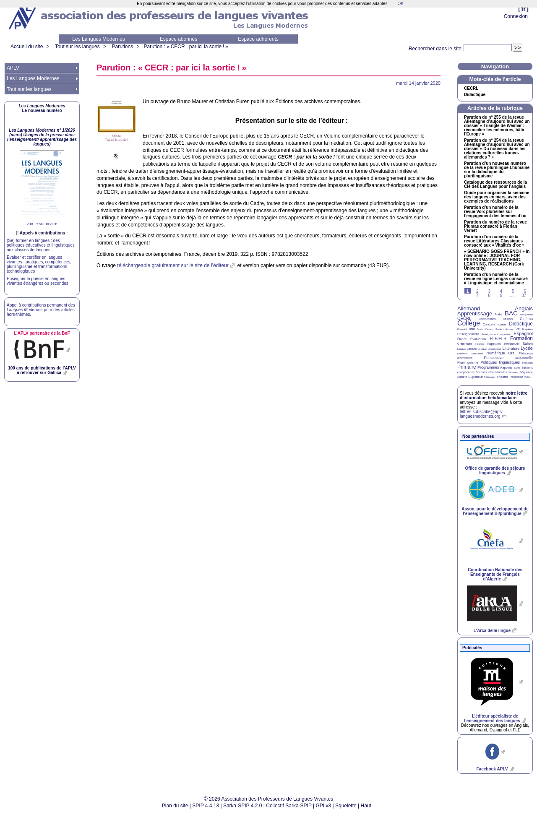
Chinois (508, 318)
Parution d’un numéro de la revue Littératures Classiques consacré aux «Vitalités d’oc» (494, 241)
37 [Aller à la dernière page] (523, 295)
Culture (502, 324)
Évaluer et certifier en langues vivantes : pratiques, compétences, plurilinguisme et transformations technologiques (39, 264)
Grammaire (464, 343)
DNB (472, 329)
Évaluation (478, 339)
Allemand (468, 308)
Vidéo (527, 377)
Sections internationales (491, 372)
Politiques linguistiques (500, 362)
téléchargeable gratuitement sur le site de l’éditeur (173, 265)
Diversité (462, 329)
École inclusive (504, 329)
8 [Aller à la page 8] (489, 295)
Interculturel (511, 343)
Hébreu (479, 344)
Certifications (487, 318)
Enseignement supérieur (496, 334)
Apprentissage (474, 313)
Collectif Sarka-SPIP (289, 806)
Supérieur (475, 377)
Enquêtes (527, 329)
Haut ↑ (368, 806)
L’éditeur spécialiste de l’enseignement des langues (492, 718)
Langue (461, 349)
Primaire (466, 367)
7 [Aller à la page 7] (477, 295)
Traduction (516, 376)
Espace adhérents (258, 39)
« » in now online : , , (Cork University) (496, 260)
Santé (517, 368)
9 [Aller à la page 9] (501, 295)
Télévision (489, 377)
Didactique (474, 95)
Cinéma (526, 319)
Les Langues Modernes (98, 39)
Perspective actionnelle (508, 358)
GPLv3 (323, 806)
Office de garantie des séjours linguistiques (495, 470)
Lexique (482, 349)
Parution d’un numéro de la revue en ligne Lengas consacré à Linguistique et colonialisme (496, 279)
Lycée (527, 348)
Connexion (516, 16)
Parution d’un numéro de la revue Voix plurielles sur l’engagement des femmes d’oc (495, 212)
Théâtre (502, 377)
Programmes (488, 367)
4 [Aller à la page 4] (501, 291)
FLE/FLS (498, 338)
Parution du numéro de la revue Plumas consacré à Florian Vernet (495, 226)
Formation (521, 338)
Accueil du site (26, 46)
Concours (489, 324)
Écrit (517, 329)
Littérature (511, 348)
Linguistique (494, 349)
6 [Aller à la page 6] (525, 291)
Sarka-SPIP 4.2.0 (242, 806)
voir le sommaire (41, 223)
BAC (511, 313)
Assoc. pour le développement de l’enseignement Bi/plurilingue (494, 511)
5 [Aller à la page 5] (513, 291)
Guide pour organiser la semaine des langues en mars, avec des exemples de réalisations (496, 197)
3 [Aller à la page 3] (489, 291)
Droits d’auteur (485, 329)
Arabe (499, 314)
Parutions (122, 46)
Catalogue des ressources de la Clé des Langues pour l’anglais (495, 184)
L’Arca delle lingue (492, 630)
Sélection (513, 372)
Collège (468, 323)
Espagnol (523, 333)
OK (400, 3)
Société (462, 376)
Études (462, 339)
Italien (528, 343)
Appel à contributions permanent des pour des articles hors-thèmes (41, 310)
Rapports (506, 367)
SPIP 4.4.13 (205, 806)
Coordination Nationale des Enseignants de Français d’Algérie (495, 574)
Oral (512, 353)
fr (523, 8)
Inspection (494, 343)
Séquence (526, 372)
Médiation (462, 353)
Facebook (492, 769)
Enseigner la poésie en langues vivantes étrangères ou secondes (37, 281)
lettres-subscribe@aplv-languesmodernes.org (482, 414)
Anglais (524, 308)
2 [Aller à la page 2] (477, 291)
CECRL (464, 318)
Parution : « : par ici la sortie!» (186, 46)
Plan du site (175, 806)
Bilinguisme (526, 314)
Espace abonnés (178, 39)
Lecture (472, 348)
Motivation (477, 353)
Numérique (495, 353)
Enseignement (468, 334)
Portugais (527, 363)
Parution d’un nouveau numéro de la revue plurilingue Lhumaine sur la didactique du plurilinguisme (496, 169)
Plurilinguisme (467, 362)
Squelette (346, 806)
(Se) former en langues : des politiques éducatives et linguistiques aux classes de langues (41, 245)
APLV (13, 68)
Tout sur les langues (77, 46)
